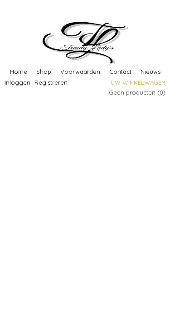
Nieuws (150, 71)
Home (18, 71)
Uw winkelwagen (138, 82)
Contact (120, 71)
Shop (43, 71)
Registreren (51, 82)
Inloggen (17, 82)
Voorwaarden (80, 71)
